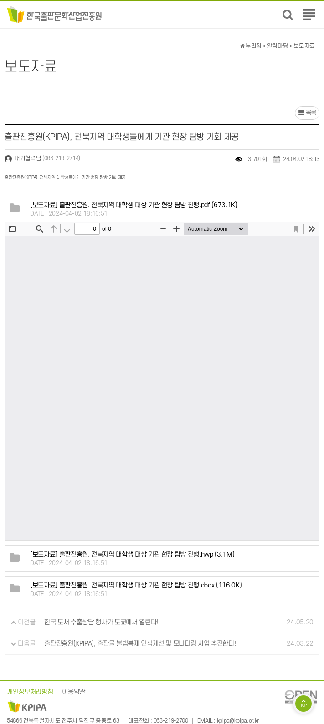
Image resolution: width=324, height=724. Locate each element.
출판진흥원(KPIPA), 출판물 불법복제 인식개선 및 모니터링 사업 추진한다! (140, 644)
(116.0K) (136, 585)
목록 (307, 112)
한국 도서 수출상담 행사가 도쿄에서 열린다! (101, 622)
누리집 (251, 46)
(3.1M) (132, 554)
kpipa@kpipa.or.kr (238, 721)
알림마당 (277, 46)
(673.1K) (133, 205)
